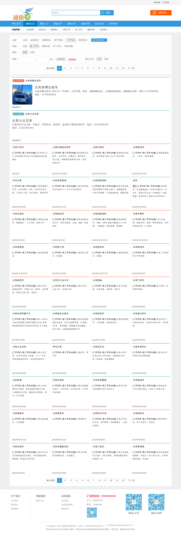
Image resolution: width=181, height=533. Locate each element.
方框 (99, 59)
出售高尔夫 (98, 347)
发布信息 (100, 40)
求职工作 (66, 29)
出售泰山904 (139, 313)
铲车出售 (17, 180)
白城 (32, 52)
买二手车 (57, 46)
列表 (106, 59)
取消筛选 (72, 59)
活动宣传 (103, 29)
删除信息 (65, 509)
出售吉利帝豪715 (21, 313)
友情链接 (14, 509)
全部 (25, 40)
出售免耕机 (18, 247)
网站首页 (16, 24)
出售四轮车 (138, 413)
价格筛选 (61, 59)
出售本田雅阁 (100, 380)
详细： (15, 46)
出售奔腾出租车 (33, 81)
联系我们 (14, 505)
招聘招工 (54, 29)
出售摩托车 (58, 413)
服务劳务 (91, 29)
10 (111, 68)
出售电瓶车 (18, 413)
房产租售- (58, 40)
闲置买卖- (83, 40)
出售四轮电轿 (100, 180)
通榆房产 (57, 24)
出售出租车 (98, 147)
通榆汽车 (71, 24)
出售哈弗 (17, 380)
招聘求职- (46, 40)
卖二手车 (79, 29)
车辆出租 (45, 46)
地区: (14, 52)
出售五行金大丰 (61, 280)
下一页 (131, 68)
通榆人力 (44, 24)
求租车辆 (68, 46)
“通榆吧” (65, 526)
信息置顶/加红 (67, 505)
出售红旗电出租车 (62, 147)
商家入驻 (40, 501)
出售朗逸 (97, 280)
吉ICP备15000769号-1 (94, 526)
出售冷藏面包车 (61, 446)
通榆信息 (30, 24)
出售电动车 (138, 147)
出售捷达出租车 (61, 313)
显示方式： (90, 59)
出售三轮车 (138, 280)
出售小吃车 (18, 147)
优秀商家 (113, 24)
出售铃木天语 (100, 413)
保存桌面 (157, 2)
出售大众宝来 (32, 114)
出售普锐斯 (138, 446)
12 (123, 68)
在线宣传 (99, 24)
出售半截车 (138, 214)
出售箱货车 (18, 280)
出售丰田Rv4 (139, 347)
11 (117, 68)
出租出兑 (42, 29)
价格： (15, 59)
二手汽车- (70, 40)
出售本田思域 (59, 180)
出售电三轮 (58, 247)
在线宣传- (34, 40)
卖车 (135, 180)
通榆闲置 (85, 24)
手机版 (166, 2)
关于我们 (14, 501)
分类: (14, 40)
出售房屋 (30, 29)
